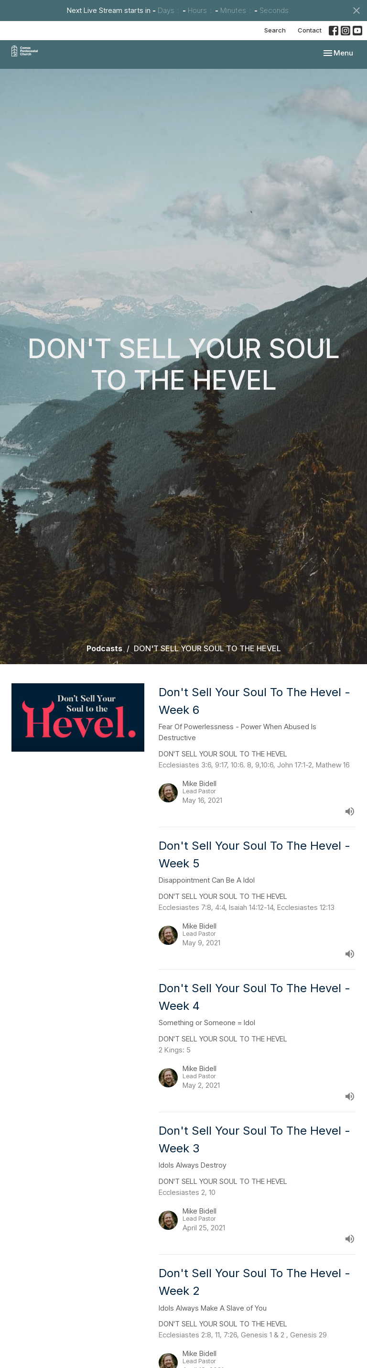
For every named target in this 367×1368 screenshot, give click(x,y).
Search (275, 30)
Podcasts (104, 648)
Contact (310, 30)
